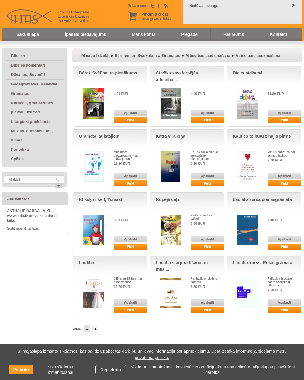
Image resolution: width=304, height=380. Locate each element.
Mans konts (143, 34)
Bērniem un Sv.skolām (136, 55)
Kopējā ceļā (168, 199)
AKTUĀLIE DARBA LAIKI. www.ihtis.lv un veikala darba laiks (32, 216)
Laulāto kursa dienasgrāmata (262, 199)
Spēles (17, 159)
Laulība (86, 262)
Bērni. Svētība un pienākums (108, 73)
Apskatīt (130, 113)
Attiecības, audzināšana (207, 55)
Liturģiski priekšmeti (30, 121)
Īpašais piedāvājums (85, 34)
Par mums (233, 34)
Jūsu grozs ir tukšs (156, 16)
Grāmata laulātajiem (99, 136)
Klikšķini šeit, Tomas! (100, 199)
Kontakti (278, 34)
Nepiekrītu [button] (110, 369)
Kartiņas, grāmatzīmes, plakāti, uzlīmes (32, 107)
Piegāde (189, 34)
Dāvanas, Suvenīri (28, 74)
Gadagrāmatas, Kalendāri (35, 84)
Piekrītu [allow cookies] (21, 369)
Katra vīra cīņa (170, 136)
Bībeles (18, 56)
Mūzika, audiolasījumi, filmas (32, 135)
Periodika (20, 149)
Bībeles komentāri (28, 65)
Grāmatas (20, 93)
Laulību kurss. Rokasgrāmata (262, 262)
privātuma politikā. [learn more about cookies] (152, 357)
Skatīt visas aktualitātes (23, 228)
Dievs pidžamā (247, 73)
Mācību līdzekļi (95, 55)
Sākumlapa (27, 34)
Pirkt (130, 120)
